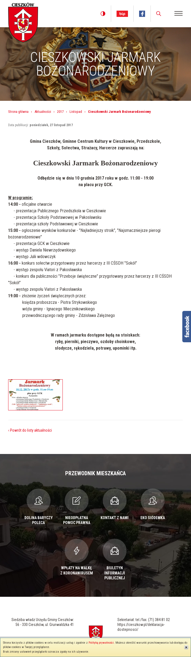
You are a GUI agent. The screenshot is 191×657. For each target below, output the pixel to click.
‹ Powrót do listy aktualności (30, 430)
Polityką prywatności (101, 642)
